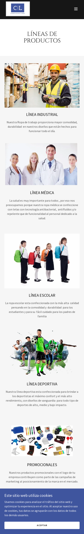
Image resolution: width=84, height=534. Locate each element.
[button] (76, 9)
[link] (18, 8)
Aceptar (42, 525)
